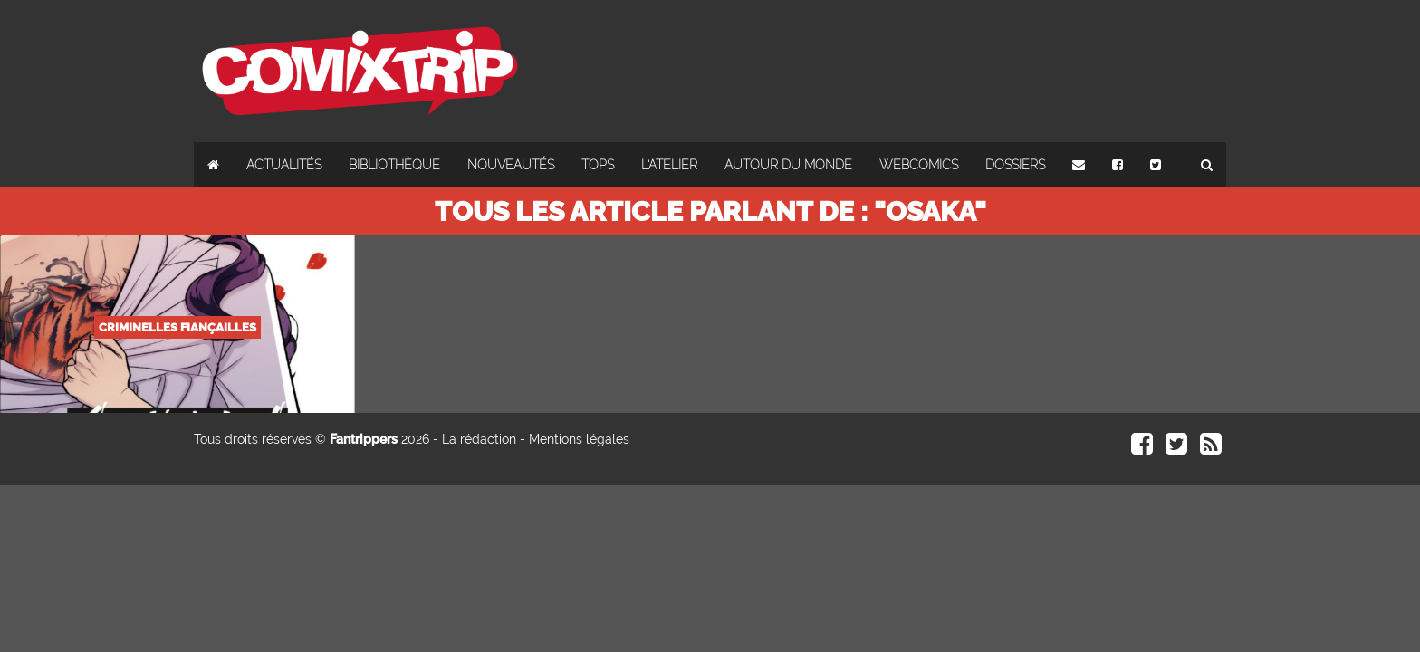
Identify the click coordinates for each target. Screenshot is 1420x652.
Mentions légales (579, 439)
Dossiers (1015, 165)
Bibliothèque (394, 165)
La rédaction (479, 439)
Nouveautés (510, 165)
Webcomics (918, 165)
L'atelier (669, 165)
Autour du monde (788, 165)
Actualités (283, 165)
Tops (597, 165)
